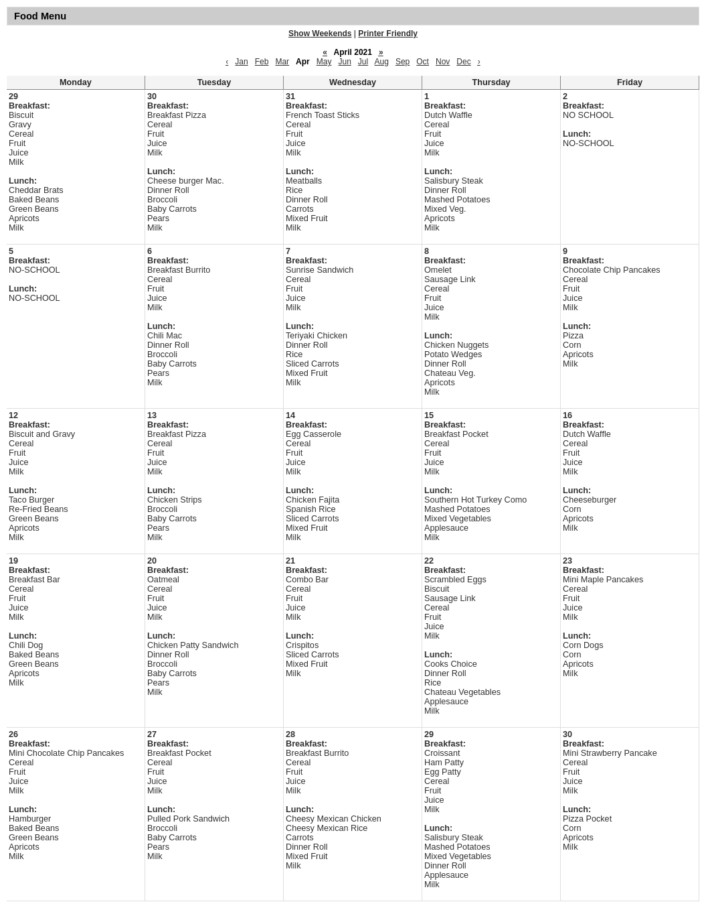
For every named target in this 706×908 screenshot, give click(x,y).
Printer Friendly (388, 33)
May (324, 61)
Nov (443, 61)
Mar (282, 61)
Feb (262, 61)
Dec (463, 61)
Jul (363, 61)
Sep (402, 61)
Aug (382, 61)
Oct (422, 61)
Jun (344, 61)
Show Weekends (319, 33)
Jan (241, 61)
